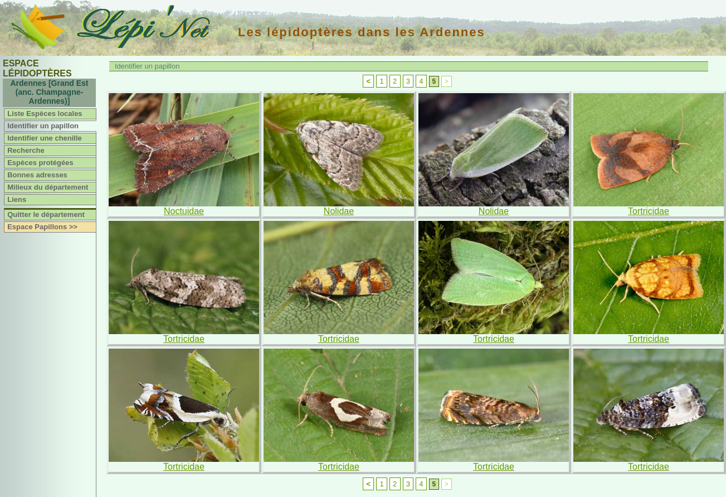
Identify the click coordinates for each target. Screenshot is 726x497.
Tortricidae (648, 211)
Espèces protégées (40, 162)
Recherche (25, 150)
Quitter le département (46, 214)
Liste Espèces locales (44, 113)
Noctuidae (184, 211)
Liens (16, 199)
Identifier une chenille (44, 138)
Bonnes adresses (37, 175)
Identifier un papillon (43, 126)
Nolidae (339, 211)
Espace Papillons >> (42, 227)
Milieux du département (47, 187)
